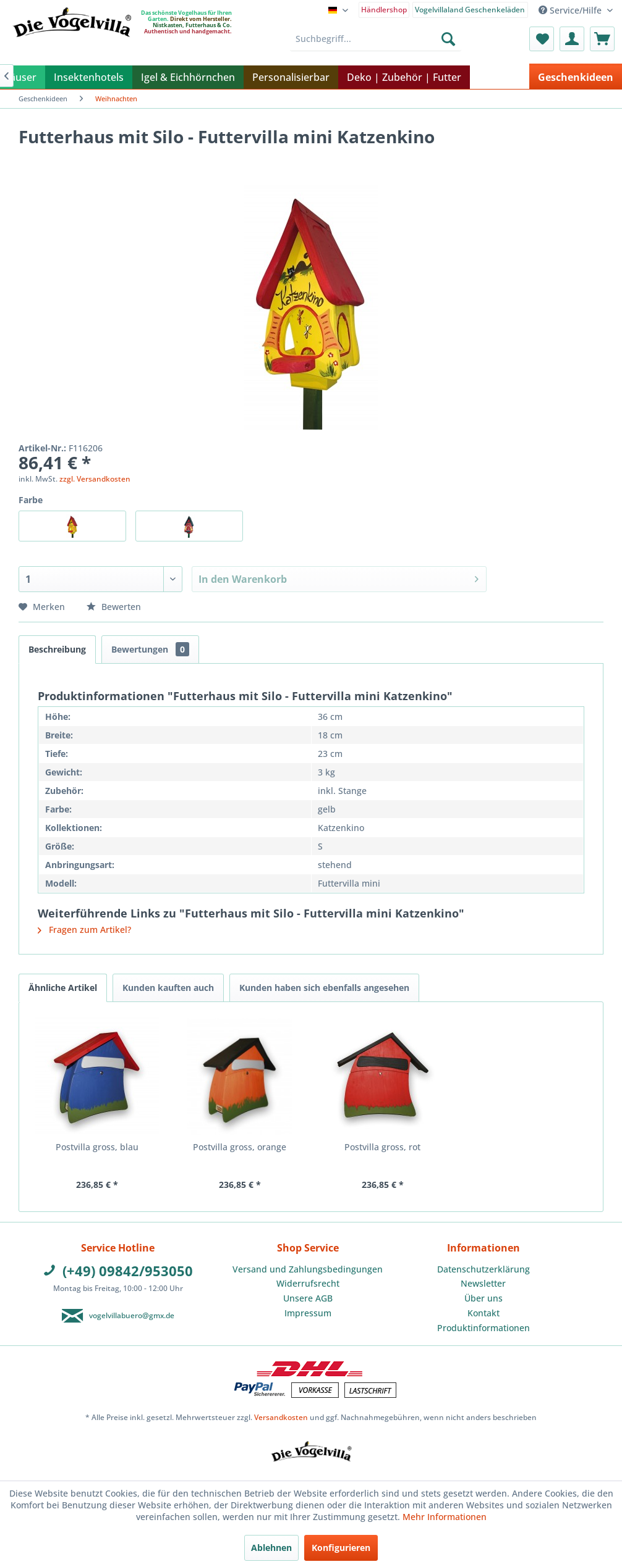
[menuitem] (384, 9)
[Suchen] (448, 39)
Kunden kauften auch (168, 987)
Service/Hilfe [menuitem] (571, 10)
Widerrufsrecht (307, 1283)
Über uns (483, 1298)
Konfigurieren (341, 1547)
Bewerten (114, 606)
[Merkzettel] (541, 39)
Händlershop (384, 9)
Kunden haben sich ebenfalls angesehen (324, 987)
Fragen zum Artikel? (84, 929)
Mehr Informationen (445, 1517)
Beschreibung (57, 649)
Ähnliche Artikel (62, 987)
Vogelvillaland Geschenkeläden (470, 9)
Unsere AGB (308, 1298)
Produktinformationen (483, 1328)
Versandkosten (281, 1417)
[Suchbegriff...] (375, 39)
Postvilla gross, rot (382, 1147)
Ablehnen (271, 1547)
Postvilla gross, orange (239, 1147)
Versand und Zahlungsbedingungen (307, 1269)
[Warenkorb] (602, 39)
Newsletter (483, 1283)
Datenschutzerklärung (483, 1269)
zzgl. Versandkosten (94, 479)
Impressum (307, 1313)
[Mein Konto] (572, 39)
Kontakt (483, 1313)
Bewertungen (150, 649)
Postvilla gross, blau (97, 1147)
